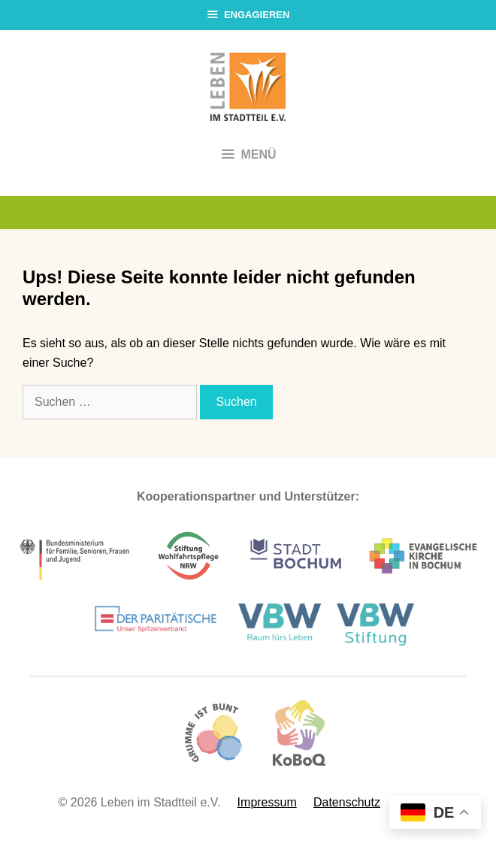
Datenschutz (346, 802)
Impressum (267, 802)
